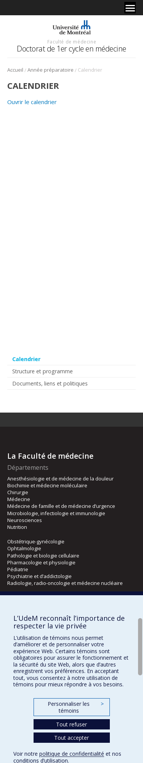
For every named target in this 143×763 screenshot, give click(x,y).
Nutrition (17, 527)
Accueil (15, 69)
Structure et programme (42, 371)
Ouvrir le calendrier (32, 102)
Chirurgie (17, 492)
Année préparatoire (50, 69)
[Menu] (130, 7)
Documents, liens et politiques (50, 383)
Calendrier (26, 359)
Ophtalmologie (24, 548)
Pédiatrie (17, 569)
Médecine (18, 499)
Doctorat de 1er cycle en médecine (71, 48)
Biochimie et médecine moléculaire (47, 485)
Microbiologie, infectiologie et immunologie (56, 513)
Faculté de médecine (71, 42)
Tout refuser (71, 724)
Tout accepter (71, 737)
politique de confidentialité (71, 753)
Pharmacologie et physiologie (41, 562)
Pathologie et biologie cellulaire (43, 555)
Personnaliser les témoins (75, 707)
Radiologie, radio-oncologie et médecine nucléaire (65, 583)
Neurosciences (24, 520)
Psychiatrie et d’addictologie (39, 576)
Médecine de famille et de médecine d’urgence (61, 506)
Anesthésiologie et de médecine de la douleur (60, 478)
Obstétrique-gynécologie (35, 541)
